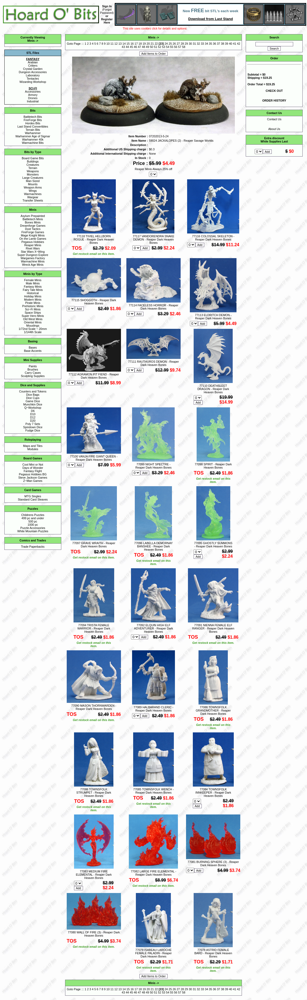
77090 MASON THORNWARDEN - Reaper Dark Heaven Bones (93, 707)
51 (155, 46)
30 (190, 43)
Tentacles (33, 78)
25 (170, 43)
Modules (32, 449)
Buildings (33, 161)
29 (186, 43)
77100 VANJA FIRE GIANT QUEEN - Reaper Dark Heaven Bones (94, 458)
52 (159, 46)
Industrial (33, 101)
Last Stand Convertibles (32, 126)
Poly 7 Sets (32, 424)
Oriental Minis (32, 322)
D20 (33, 420)
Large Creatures (32, 177)
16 (132, 43)
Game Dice (32, 401)
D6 (33, 411)
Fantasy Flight (33, 471)
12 (116, 43)
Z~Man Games (32, 480)
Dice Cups (32, 398)
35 (210, 43)
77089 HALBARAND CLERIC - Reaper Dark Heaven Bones (153, 709)
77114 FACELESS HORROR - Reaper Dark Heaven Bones (153, 307)
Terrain (32, 168)
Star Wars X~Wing (33, 251)
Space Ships (33, 312)
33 (202, 43)
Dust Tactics (32, 228)
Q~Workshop (32, 407)
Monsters (33, 174)
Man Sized (33, 181)
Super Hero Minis (33, 315)
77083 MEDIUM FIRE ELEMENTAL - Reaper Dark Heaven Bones (94, 874)
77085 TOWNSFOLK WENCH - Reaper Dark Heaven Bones (153, 791)
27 (178, 43)
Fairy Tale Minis (33, 289)
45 (131, 46)
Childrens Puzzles (32, 515)
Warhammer (33, 133)
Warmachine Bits (33, 142)
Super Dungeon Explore (32, 255)
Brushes (32, 369)
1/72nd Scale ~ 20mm (33, 328)
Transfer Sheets (33, 200)
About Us (274, 129)
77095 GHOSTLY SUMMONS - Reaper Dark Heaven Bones (213, 544)
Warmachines (32, 194)
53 (163, 46)
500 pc (32, 521)
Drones (32, 98)
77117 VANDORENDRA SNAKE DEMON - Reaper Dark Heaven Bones (153, 239)
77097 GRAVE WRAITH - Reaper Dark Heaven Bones (93, 544)
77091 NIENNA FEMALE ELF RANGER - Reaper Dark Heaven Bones (213, 628)
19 (144, 43)
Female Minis (32, 280)
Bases (33, 347)
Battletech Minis (33, 219)
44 (127, 46)
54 (167, 46)
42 (238, 43)
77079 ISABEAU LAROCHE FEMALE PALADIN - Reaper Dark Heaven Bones (153, 953)
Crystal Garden (33, 68)
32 (198, 43)
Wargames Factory (33, 258)
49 (147, 46)
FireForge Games (32, 232)
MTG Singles (32, 496)
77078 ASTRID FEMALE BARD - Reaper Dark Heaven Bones (213, 953)
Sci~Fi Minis (33, 309)
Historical (33, 293)
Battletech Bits (33, 116)
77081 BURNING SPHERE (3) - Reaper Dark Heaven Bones (213, 863)
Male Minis (33, 283)
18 (140, 43)
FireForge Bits (33, 120)
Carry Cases (33, 372)
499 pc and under (32, 518)
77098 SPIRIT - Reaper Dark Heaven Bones (213, 466)
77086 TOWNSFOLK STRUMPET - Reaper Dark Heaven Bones (93, 792)
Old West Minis (32, 319)
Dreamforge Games (33, 225)
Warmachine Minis (32, 261)
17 (136, 43)
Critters (32, 65)
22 (156, 43)
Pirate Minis (32, 302)
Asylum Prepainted (33, 215)
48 (143, 46)
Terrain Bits (32, 129)
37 (218, 43)
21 (152, 43)
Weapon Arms (33, 187)
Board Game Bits (33, 158)
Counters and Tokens (33, 391)
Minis (31, 40)
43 (123, 46)
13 (120, 43)
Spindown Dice (32, 427)
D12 (33, 417)
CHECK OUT (274, 90)
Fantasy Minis (33, 286)
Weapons (33, 171)
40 (230, 43)
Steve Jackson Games (32, 477)
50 (151, 46)
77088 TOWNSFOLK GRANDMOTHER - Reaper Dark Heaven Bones (213, 710)
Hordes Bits (32, 123)
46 (135, 46)
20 (148, 43)
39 (226, 43)
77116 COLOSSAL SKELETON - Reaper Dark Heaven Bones (213, 238)
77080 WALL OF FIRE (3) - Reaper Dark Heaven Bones (94, 934)
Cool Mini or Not (33, 464)
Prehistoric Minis (32, 306)
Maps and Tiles (33, 445)
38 (222, 43)
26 (174, 43)
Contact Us (274, 119)
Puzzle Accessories (32, 528)
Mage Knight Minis (33, 235)
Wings (33, 190)
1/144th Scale (32, 332)
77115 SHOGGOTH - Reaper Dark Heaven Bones (93, 301)
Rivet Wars (33, 248)
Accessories (32, 91)
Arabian (33, 62)
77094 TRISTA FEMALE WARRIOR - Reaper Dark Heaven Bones (93, 628)
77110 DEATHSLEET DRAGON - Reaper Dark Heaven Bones (213, 389)
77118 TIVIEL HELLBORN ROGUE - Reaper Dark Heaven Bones (93, 239)
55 (171, 46)
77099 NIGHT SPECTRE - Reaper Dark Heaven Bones (153, 466)
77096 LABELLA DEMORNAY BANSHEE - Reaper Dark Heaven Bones (153, 546)
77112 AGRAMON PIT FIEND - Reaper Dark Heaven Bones (94, 376)
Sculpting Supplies (33, 376)
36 (214, 43)
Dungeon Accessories (33, 72)
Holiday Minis (32, 296)
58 (183, 46)
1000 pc (33, 524)
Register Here (107, 21)
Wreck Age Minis (32, 264)
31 (194, 43)
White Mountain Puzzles (32, 531)
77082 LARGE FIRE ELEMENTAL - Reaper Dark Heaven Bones (153, 873)
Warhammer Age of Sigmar (32, 136)
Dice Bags (33, 394)
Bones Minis (33, 222)
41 (234, 43)
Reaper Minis (32, 245)
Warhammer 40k (32, 139)
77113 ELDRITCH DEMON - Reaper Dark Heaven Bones (213, 316)
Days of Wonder (33, 467)
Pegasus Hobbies (32, 241)
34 (206, 43)
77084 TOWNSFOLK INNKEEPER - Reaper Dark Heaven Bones (213, 792)
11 (112, 43)
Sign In (107, 6)
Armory (32, 94)
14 (124, 43)
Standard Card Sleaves (33, 499)
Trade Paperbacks (32, 546)
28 (182, 43)
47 (139, 46)
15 (128, 43)
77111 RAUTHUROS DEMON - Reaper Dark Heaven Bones (153, 363)
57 (179, 46)
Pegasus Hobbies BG (33, 474)
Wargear (32, 197)
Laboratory (33, 75)
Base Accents (33, 350)
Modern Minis (32, 299)
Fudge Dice (32, 430)
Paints (33, 366)
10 (108, 43)
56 (175, 46)
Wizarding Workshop (33, 81)
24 (166, 43)
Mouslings (32, 325)
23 (161, 43)
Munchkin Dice (32, 404)
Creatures (32, 164)
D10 (33, 414)
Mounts (32, 184)
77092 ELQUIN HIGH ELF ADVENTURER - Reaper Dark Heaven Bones (153, 628)
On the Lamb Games (32, 238)
